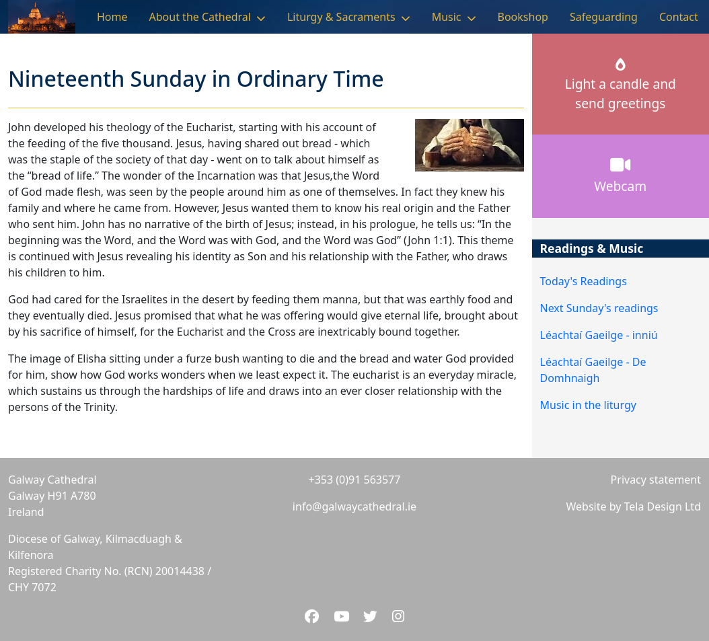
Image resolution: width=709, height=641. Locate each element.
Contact (678, 16)
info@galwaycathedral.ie (354, 506)
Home (112, 16)
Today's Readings (583, 281)
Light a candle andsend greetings (620, 85)
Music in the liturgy (588, 405)
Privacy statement (656, 479)
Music (446, 16)
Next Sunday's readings (599, 308)
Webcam (620, 175)
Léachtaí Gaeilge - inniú (599, 335)
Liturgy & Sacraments (341, 16)
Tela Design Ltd (662, 506)
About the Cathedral (200, 16)
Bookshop (523, 16)
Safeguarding (604, 16)
